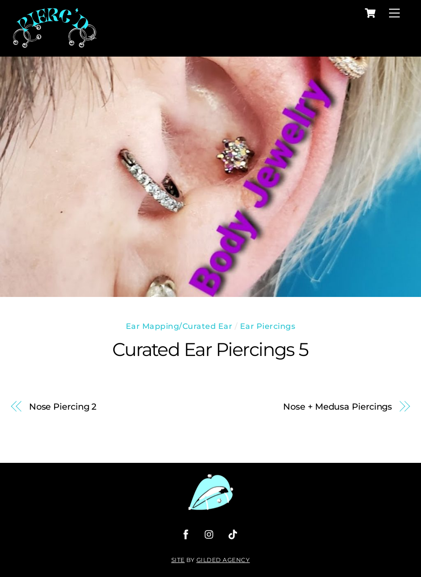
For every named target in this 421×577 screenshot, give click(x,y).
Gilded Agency (223, 559)
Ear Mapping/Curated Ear (179, 326)
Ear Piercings (268, 326)
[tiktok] (232, 533)
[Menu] (394, 13)
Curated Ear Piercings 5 (210, 349)
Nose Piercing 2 (63, 406)
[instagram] (209, 533)
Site (178, 559)
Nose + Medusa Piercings (337, 406)
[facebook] (185, 533)
